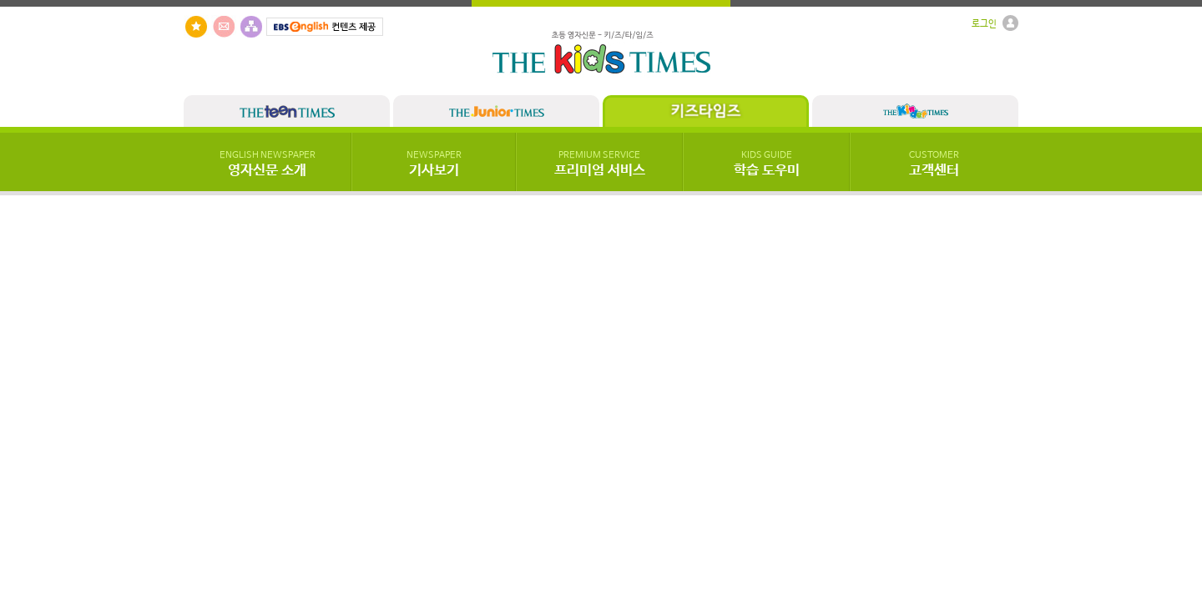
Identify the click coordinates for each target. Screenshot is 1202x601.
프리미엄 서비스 (599, 164)
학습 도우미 (767, 164)
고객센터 (934, 164)
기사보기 (434, 164)
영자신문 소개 (268, 164)
